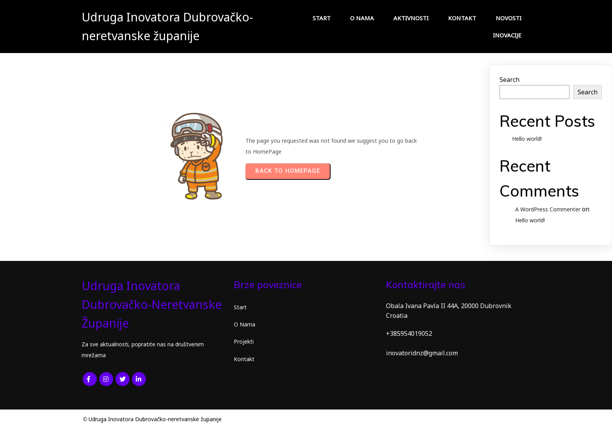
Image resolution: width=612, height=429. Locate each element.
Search (509, 79)
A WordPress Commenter (547, 209)
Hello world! (527, 138)
